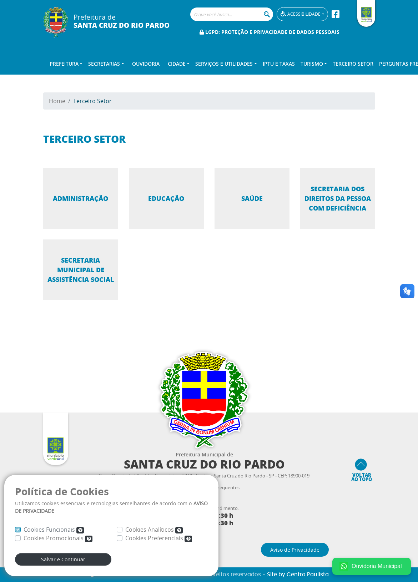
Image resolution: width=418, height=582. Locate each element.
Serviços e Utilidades (224, 63)
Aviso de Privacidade (294, 549)
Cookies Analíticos (154, 529)
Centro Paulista (308, 574)
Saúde (252, 198)
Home (57, 101)
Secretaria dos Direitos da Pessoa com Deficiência (337, 198)
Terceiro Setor (353, 63)
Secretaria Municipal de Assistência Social (80, 269)
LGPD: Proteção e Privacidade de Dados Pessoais (269, 32)
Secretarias (104, 63)
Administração (80, 198)
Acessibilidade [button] (301, 14)
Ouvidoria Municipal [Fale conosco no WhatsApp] (370, 566)
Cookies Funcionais (54, 529)
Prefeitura (64, 63)
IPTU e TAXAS (279, 63)
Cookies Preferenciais (158, 538)
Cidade (177, 63)
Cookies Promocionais (58, 538)
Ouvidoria (146, 63)
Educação (166, 198)
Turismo (312, 63)
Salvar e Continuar (63, 559)
